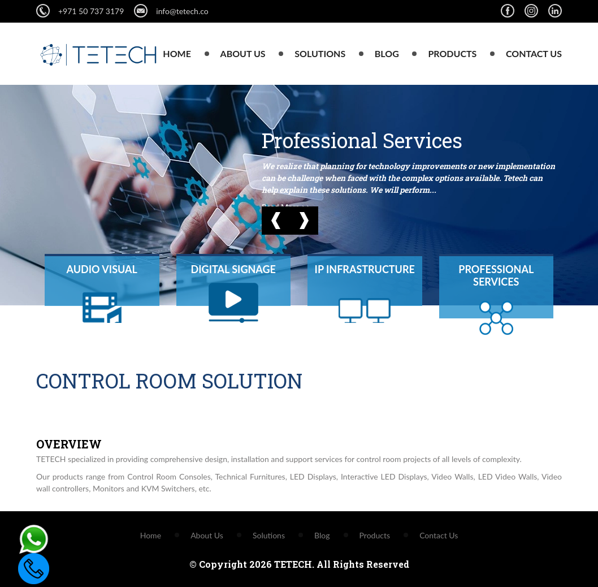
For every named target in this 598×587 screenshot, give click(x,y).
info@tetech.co (171, 11)
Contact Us (534, 53)
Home (177, 53)
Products (452, 53)
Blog (387, 53)
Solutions (319, 53)
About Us (243, 53)
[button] (276, 220)
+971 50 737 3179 (91, 11)
